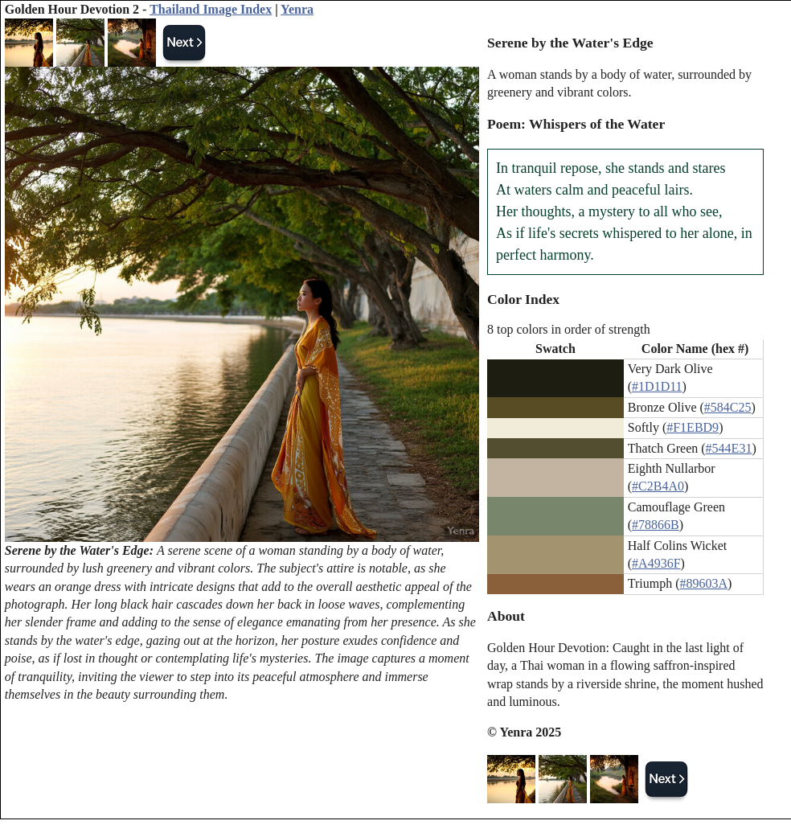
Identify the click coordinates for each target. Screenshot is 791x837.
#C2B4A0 (658, 486)
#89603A (704, 583)
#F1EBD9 (692, 427)
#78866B (655, 524)
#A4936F (656, 563)
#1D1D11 (657, 386)
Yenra (297, 9)
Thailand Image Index (211, 9)
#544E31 (729, 448)
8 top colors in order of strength (568, 329)
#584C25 (728, 407)
